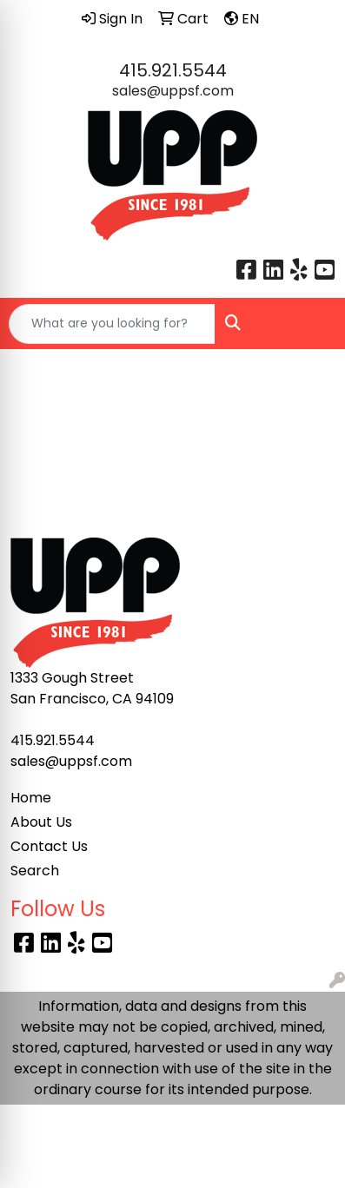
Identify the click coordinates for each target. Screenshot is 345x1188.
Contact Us (49, 846)
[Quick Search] (112, 324)
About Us (41, 822)
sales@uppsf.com (173, 91)
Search (34, 871)
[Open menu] (310, 324)
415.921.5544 (173, 70)
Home (30, 798)
